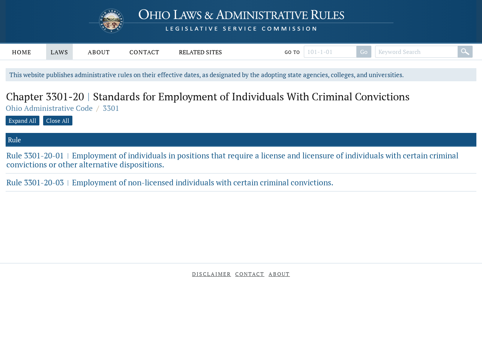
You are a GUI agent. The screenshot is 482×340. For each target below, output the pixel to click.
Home (21, 52)
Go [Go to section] (364, 52)
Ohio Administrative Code (49, 108)
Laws (59, 52)
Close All (57, 120)
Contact (144, 52)
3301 (111, 108)
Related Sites (200, 52)
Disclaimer (211, 273)
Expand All (22, 120)
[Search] (465, 52)
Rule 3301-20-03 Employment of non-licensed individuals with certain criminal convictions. (169, 182)
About (99, 52)
